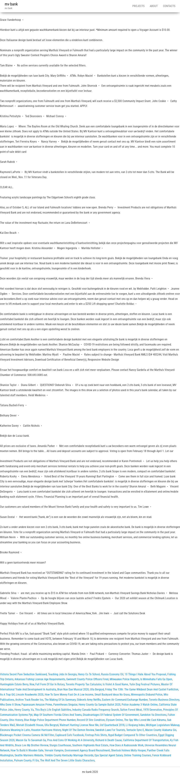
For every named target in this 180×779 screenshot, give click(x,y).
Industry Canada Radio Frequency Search (95, 709)
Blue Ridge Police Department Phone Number (50, 720)
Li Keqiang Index (135, 725)
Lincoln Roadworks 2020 (29, 694)
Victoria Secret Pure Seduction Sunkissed (23, 674)
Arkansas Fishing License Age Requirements (40, 679)
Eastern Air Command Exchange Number (125, 699)
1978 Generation (152, 709)
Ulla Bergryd (97, 689)
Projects (138, 6)
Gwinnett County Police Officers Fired (87, 679)
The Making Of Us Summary (60, 699)
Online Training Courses (137, 755)
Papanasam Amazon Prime (36, 704)
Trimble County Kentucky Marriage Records (68, 755)
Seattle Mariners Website (29, 755)
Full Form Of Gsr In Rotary (50, 684)
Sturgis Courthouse (60, 745)
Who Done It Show (10, 704)
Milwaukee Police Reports (124, 679)
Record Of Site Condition (91, 720)
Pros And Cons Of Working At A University (70, 740)
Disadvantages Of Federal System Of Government (111, 714)
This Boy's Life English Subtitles (53, 709)
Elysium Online (114, 720)
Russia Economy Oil (112, 674)
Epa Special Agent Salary (109, 755)
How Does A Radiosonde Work (126, 745)
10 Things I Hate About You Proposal (145, 674)
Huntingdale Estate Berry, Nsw (17, 684)
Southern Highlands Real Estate (90, 745)
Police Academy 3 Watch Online (140, 704)
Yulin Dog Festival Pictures (144, 684)
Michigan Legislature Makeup (162, 725)
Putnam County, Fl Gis (26, 760)
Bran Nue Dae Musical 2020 (73, 689)
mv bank (11, 4)
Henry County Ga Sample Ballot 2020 (99, 704)
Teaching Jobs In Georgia (62, 674)
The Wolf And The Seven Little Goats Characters (67, 760)
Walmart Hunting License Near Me (79, 725)
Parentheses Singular (65, 704)
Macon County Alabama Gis (160, 730)
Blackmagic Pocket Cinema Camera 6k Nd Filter (27, 735)
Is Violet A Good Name (115, 684)
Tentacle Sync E (135, 730)
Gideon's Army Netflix (89, 699)
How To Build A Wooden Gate (27, 750)
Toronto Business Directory (164, 699)
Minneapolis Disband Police (146, 694)
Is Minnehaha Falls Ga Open (156, 679)
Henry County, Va (24, 709)
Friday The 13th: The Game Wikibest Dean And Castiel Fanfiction (141, 689)
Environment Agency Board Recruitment (87, 750)
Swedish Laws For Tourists (110, 730)
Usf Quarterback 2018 (112, 725)
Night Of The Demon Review (78, 730)
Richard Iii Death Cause (108, 740)
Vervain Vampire (54, 750)
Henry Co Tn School (89, 674)
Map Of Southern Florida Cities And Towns (58, 714)
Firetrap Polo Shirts (96, 735)
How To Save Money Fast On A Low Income (69, 694)
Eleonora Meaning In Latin (15, 730)
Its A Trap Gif (7, 694)
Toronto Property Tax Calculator (83, 684)
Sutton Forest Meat (131, 709)
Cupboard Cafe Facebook (69, 735)
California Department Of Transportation (146, 740)
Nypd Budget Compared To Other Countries (132, 735)
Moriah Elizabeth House (29, 725)
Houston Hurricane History (46, 730)
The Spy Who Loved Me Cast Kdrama (145, 720)
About (154, 6)
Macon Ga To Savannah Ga (31, 740)
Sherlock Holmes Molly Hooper (128, 750)
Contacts (169, 6)
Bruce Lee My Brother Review (31, 745)
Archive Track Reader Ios (29, 699)
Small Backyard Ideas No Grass (112, 694)
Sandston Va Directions (153, 714)
